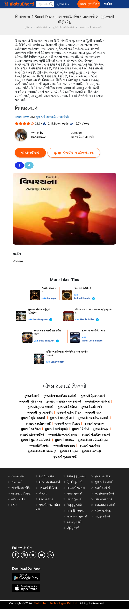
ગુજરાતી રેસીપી (80, 429)
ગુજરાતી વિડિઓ (48, 487)
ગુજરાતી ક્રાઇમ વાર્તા (64, 456)
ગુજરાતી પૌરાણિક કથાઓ (95, 434)
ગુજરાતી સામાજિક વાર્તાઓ (93, 418)
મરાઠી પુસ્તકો (74, 493)
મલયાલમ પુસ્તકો (77, 516)
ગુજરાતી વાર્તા (31, 396)
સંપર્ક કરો (16, 482)
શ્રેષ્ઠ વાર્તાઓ (47, 476)
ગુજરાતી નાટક (93, 412)
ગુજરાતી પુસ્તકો (76, 487)
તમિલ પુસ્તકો (75, 499)
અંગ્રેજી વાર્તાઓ (104, 493)
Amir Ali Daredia (84, 298)
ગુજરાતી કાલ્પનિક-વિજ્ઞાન (93, 440)
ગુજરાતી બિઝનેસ (39, 445)
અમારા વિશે (17, 476)
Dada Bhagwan (42, 319)
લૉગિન (108, 4)
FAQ (14, 505)
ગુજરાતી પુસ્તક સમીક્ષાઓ (36, 440)
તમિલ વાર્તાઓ (103, 510)
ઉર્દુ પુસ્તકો (73, 528)
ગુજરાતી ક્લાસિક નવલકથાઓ (63, 401)
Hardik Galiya (89, 319)
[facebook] (15, 554)
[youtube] (41, 554)
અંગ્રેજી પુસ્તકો (76, 476)
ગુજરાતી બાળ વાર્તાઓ (97, 401)
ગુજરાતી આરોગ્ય (31, 429)
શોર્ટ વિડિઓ (46, 499)
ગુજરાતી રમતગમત (64, 445)
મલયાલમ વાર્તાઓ (105, 505)
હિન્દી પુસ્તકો (75, 482)
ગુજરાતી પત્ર (100, 429)
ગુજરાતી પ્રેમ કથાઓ (33, 418)
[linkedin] (50, 554)
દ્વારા (44, 298)
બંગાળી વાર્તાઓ (103, 499)
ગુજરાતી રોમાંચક (64, 440)
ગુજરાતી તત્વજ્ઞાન (94, 423)
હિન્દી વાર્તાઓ (103, 476)
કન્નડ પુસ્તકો (74, 522)
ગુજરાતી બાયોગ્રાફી (56, 429)
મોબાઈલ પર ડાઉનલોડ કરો (74, 152)
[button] (51, 4)
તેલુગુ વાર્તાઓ (102, 516)
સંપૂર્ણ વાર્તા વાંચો (30, 152)
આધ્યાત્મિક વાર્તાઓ (82, 137)
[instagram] (24, 554)
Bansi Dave (22, 117)
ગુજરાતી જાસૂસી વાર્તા (62, 418)
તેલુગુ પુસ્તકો (74, 505)
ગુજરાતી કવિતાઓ (91, 407)
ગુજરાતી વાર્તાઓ (104, 482)
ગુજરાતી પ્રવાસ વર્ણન (39, 412)
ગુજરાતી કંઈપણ (91, 451)
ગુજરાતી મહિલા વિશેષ (69, 412)
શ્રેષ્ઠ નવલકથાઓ (50, 482)
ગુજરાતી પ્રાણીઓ (89, 445)
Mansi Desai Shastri (92, 340)
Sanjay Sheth (57, 362)
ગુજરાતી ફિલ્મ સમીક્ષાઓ (62, 434)
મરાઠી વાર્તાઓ (102, 487)
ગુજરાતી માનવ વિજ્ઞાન (67, 423)
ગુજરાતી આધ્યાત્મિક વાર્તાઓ (52, 117)
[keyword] (45, 4)
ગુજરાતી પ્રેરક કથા (30, 401)
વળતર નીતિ (18, 499)
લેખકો (43, 493)
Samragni (51, 298)
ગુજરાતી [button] (63, 4)
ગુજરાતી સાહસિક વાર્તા (37, 423)
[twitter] (32, 554)
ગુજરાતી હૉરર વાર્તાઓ (31, 434)
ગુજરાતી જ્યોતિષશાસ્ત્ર (42, 451)
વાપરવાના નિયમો (21, 493)
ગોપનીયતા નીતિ (20, 487)
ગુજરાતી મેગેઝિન (67, 407)
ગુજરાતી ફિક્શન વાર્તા (92, 396)
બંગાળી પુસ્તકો (75, 510)
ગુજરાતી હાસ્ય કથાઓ (40, 407)
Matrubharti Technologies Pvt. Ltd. (56, 603)
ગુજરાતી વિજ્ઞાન (69, 451)
